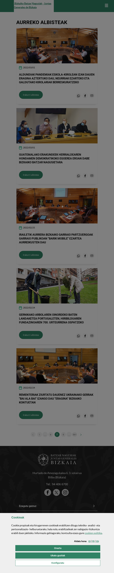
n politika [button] (93, 533)
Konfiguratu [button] (73, 562)
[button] (89, 541)
